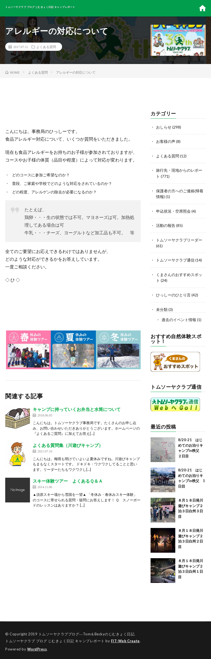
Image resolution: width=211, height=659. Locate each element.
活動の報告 (165, 224)
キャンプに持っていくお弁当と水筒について (77, 409)
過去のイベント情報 (179, 317)
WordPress (37, 646)
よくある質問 (46, 46)
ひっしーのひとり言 (173, 293)
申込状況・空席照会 (173, 210)
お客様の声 (165, 141)
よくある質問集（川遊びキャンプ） (68, 445)
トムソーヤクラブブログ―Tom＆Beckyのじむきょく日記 (86, 631)
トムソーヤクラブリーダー (179, 238)
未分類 (162, 307)
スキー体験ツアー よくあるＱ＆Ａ (68, 480)
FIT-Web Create (126, 638)
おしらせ (163, 127)
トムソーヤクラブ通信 (175, 258)
